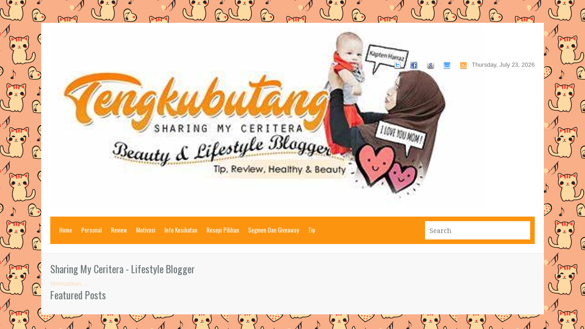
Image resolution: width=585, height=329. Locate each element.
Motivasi (145, 229)
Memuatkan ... (69, 283)
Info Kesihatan (181, 229)
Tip (311, 229)
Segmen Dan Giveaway (273, 229)
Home (65, 229)
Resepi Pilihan (223, 229)
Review (119, 229)
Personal (91, 229)
